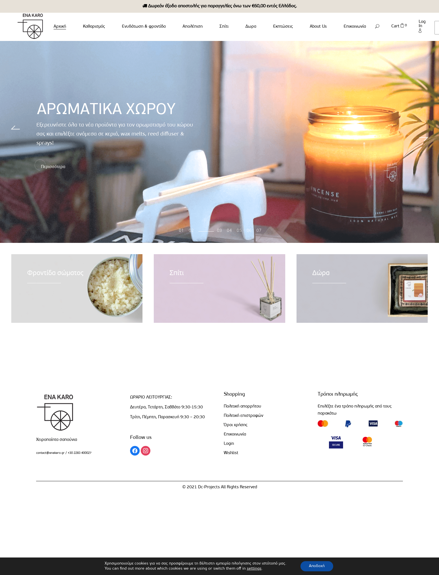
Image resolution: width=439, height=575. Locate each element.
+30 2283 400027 (79, 453)
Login (229, 444)
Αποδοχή (317, 566)
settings (254, 569)
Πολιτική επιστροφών (243, 416)
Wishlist (231, 453)
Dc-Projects (209, 487)
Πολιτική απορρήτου (242, 406)
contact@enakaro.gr (50, 453)
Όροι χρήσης (235, 425)
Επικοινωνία (235, 434)
